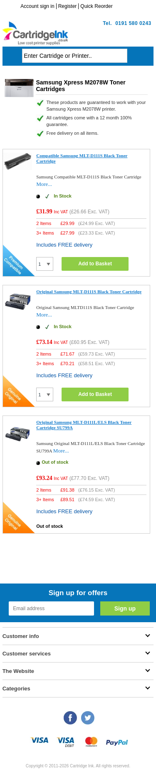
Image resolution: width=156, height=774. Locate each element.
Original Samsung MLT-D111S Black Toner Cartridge (88, 291)
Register (67, 6)
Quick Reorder (96, 6)
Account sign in (37, 6)
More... (44, 184)
